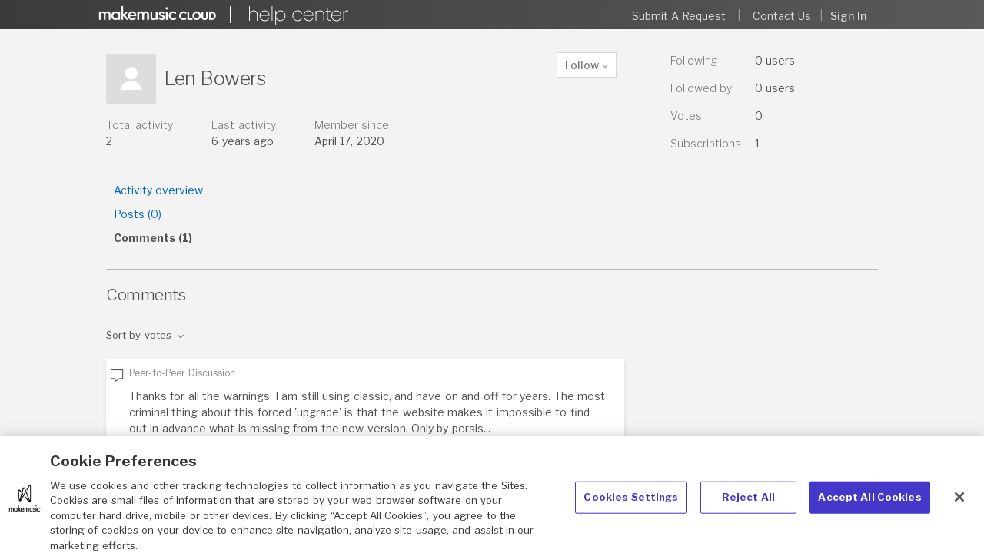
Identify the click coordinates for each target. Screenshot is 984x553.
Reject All (748, 504)
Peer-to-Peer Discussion (182, 373)
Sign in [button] (848, 15)
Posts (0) (137, 213)
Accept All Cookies (869, 504)
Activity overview (158, 190)
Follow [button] (582, 64)
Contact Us (782, 15)
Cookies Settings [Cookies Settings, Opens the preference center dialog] (630, 504)
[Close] (959, 504)
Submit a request (679, 15)
